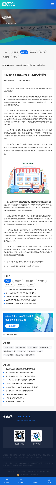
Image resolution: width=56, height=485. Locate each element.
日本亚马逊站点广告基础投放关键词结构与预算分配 (22, 387)
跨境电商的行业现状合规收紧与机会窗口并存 (21, 303)
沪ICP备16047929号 (43, 471)
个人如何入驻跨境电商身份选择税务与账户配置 (20, 369)
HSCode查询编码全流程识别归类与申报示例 (21, 293)
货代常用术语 (8, 347)
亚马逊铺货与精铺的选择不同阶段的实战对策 (20, 383)
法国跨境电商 (32, 347)
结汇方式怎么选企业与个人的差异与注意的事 (20, 391)
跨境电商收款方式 (45, 347)
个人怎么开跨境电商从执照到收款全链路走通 (20, 372)
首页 (3, 65)
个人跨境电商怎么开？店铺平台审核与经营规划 (20, 376)
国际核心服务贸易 (9, 351)
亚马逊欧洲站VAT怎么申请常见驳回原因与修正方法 (23, 296)
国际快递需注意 (20, 347)
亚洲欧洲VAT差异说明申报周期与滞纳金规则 (21, 300)
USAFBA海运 (8, 355)
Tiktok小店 (21, 351)
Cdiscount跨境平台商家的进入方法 (16, 394)
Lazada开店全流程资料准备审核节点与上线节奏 (20, 380)
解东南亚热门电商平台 (35, 351)
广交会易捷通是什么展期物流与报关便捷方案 (21, 289)
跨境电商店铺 (30, 355)
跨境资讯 (10, 65)
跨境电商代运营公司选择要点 (15, 398)
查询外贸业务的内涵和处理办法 (15, 402)
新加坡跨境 (19, 355)
